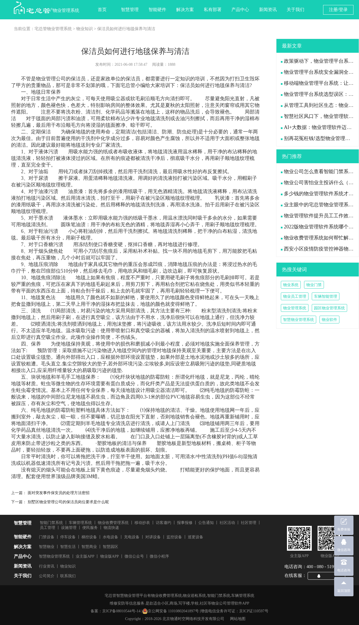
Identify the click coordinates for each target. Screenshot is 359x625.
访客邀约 (163, 523)
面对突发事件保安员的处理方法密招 (58, 493)
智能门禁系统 (51, 523)
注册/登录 (338, 9)
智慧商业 (89, 547)
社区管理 (248, 523)
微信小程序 (159, 556)
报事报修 (184, 523)
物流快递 (111, 528)
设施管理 (68, 528)
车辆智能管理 (325, 296)
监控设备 (174, 537)
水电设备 (110, 537)
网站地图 (238, 619)
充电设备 (131, 537)
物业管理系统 (294, 308)
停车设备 (68, 537)
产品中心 (240, 9)
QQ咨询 (328, 575)
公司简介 (46, 576)
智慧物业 (46, 547)
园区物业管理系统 (329, 308)
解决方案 (185, 9)
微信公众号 (134, 556)
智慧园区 (110, 547)
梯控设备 (89, 537)
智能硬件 (157, 9)
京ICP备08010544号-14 (121, 611)
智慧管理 (130, 9)
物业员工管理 (294, 296)
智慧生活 (68, 547)
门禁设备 (46, 537)
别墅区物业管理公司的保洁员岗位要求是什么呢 (68, 502)
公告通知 (206, 523)
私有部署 (212, 9)
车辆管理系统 (80, 523)
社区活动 (227, 523)
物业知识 (84, 29)
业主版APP (85, 556)
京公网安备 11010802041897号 (170, 611)
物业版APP (109, 556)
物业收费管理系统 (113, 523)
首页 (102, 9)
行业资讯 (46, 566)
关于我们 (295, 9)
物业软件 (329, 320)
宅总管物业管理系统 (53, 29)
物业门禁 (314, 285)
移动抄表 (142, 523)
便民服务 (90, 528)
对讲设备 (153, 537)
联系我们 (68, 576)
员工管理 (47, 528)
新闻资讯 (268, 9)
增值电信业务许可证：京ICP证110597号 (234, 611)
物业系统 (290, 285)
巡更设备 (195, 537)
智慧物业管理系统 (298, 320)
